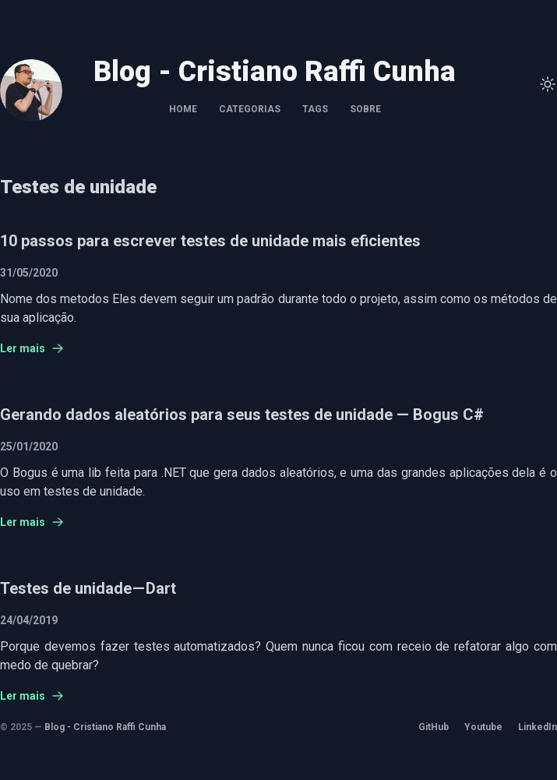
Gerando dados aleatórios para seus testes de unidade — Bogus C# (242, 414)
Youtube (483, 727)
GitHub (433, 727)
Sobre (365, 109)
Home (183, 109)
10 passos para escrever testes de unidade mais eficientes (210, 240)
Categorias (249, 109)
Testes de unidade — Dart (88, 588)
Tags (315, 109)
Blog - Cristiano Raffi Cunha (105, 727)
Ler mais (32, 348)
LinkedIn (537, 727)
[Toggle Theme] (547, 84)
